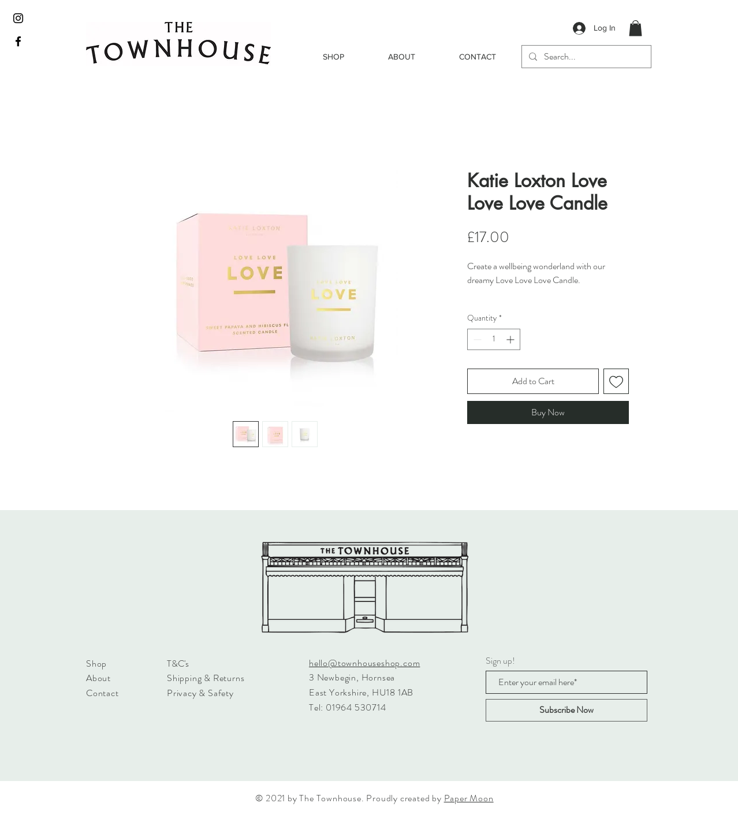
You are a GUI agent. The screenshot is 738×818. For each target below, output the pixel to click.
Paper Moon (469, 798)
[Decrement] (476, 339)
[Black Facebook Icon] (18, 41)
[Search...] (585, 57)
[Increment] (511, 339)
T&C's (178, 663)
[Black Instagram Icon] (18, 18)
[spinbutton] (493, 339)
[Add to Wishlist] (616, 381)
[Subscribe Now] (566, 710)
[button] (635, 28)
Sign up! (500, 660)
